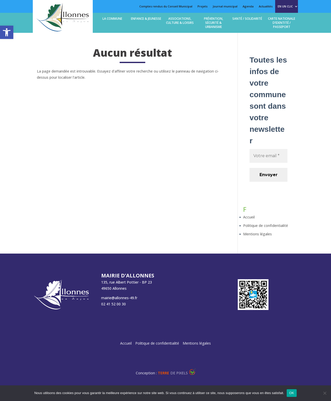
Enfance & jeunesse (146, 18)
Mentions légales (257, 234)
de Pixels (173, 372)
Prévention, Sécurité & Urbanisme (213, 22)
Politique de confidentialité (265, 225)
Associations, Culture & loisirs (180, 20)
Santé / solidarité (247, 18)
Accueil (249, 217)
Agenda (248, 6)
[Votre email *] (268, 156)
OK (291, 393)
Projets (203, 6)
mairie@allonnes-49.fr (119, 297)
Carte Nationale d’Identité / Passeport (281, 22)
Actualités (266, 6)
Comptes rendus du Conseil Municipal (165, 6)
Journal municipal (225, 6)
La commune (112, 18)
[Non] (324, 393)
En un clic (285, 6)
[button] (6, 32)
